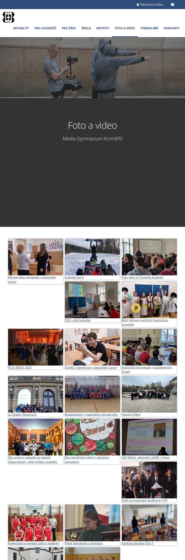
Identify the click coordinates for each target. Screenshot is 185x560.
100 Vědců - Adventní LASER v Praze (145, 457)
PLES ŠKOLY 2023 (20, 368)
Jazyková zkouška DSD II (137, 543)
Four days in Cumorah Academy (142, 277)
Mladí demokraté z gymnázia (84, 543)
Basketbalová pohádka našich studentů (33, 543)
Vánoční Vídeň (131, 415)
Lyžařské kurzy (74, 277)
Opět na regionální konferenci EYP (145, 500)
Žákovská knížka (150, 4)
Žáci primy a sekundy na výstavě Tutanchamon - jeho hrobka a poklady (32, 459)
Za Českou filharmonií (22, 415)
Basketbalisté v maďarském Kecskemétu (91, 415)
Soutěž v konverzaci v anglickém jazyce (91, 368)
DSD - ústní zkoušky (78, 320)
